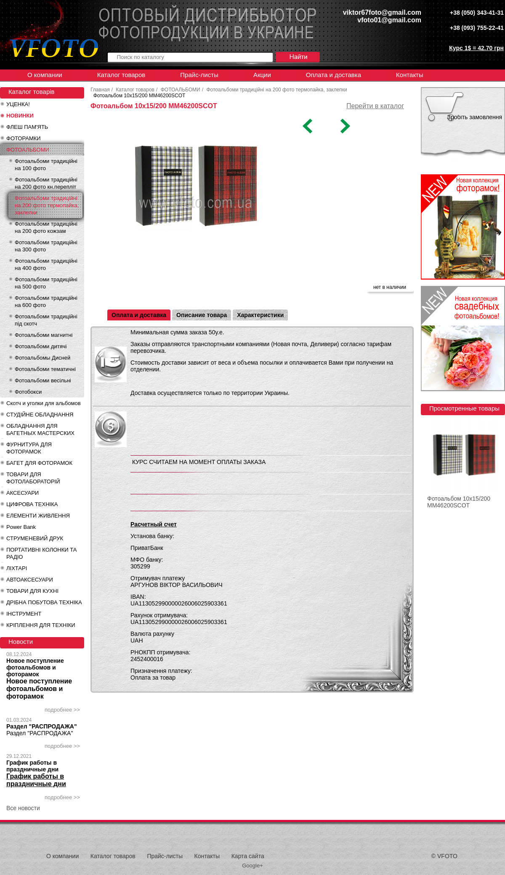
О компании (44, 74)
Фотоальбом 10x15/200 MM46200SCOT (458, 502)
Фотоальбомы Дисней (42, 358)
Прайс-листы (199, 74)
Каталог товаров (121, 74)
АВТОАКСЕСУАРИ (29, 579)
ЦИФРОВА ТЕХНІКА (32, 504)
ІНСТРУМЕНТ (23, 614)
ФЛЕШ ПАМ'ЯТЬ (27, 127)
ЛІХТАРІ (16, 568)
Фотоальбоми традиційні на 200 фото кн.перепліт (46, 183)
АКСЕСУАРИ (22, 493)
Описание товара (201, 315)
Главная (100, 90)
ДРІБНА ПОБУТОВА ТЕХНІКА (44, 602)
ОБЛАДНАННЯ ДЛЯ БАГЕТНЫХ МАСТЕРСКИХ (40, 429)
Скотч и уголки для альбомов (43, 403)
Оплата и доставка (333, 74)
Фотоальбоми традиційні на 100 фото (46, 164)
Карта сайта (247, 856)
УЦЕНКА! (18, 104)
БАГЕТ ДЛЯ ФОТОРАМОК (39, 463)
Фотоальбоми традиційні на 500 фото (46, 283)
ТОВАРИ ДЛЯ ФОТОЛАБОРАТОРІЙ (33, 478)
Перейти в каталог (375, 105)
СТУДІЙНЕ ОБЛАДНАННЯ (39, 414)
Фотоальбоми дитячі (40, 346)
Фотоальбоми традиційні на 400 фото (46, 264)
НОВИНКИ (20, 115)
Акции (262, 74)
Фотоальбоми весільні (43, 380)
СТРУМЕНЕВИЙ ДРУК (34, 538)
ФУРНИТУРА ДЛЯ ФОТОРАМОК (29, 448)
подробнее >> (62, 710)
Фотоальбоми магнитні (43, 335)
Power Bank (21, 527)
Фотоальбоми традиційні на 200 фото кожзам (46, 227)
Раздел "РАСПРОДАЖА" (41, 726)
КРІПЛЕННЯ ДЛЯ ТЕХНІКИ (40, 625)
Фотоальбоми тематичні (45, 369)
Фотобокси (28, 392)
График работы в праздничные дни (32, 766)
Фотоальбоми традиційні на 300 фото (46, 246)
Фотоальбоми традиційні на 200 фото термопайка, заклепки (47, 205)
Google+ (252, 865)
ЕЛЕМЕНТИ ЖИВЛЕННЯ (38, 515)
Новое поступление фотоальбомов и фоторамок (35, 667)
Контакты (409, 74)
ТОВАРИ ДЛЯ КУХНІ (32, 591)
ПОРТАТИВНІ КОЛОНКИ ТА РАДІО (41, 553)
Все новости (23, 808)
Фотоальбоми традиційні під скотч (46, 320)
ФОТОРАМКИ (23, 138)
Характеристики (260, 315)
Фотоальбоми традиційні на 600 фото (46, 301)
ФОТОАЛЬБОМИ (27, 150)
